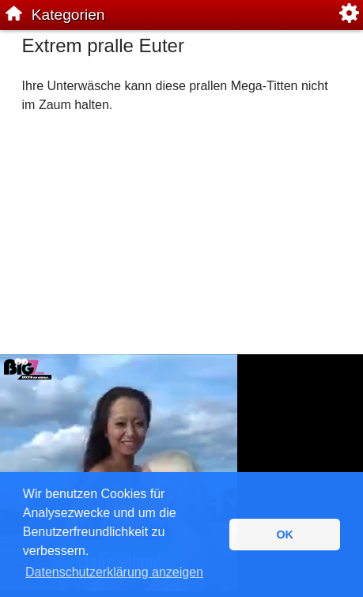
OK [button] (284, 534)
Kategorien (68, 14)
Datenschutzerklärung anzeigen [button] (114, 572)
